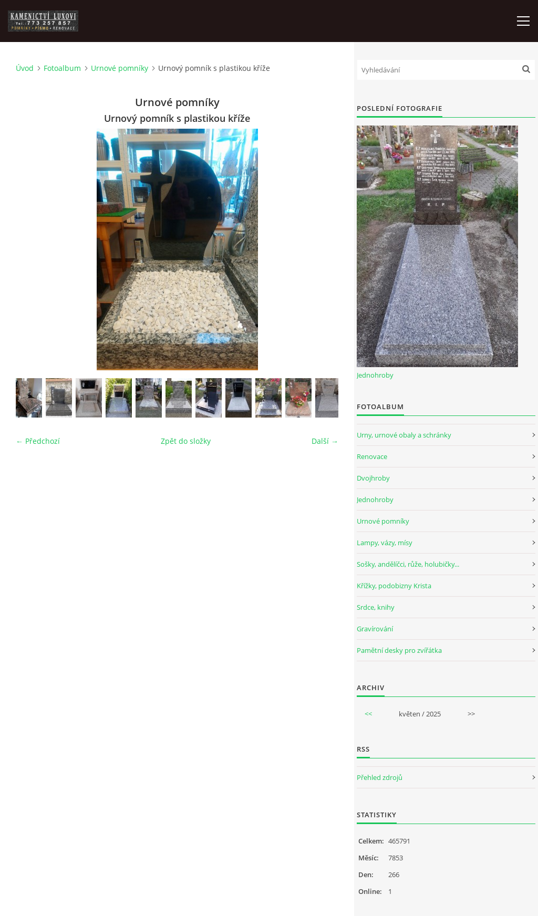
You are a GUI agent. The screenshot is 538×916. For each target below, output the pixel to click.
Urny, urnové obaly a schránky (404, 435)
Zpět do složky (186, 441)
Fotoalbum (62, 68)
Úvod (25, 68)
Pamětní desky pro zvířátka (399, 650)
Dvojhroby (373, 478)
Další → (325, 441)
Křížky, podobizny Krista (394, 585)
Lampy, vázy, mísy (384, 542)
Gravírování (375, 628)
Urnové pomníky (119, 68)
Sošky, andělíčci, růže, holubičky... (408, 564)
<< (368, 714)
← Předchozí (38, 441)
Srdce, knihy (376, 607)
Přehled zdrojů (379, 777)
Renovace (372, 456)
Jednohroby (375, 375)
